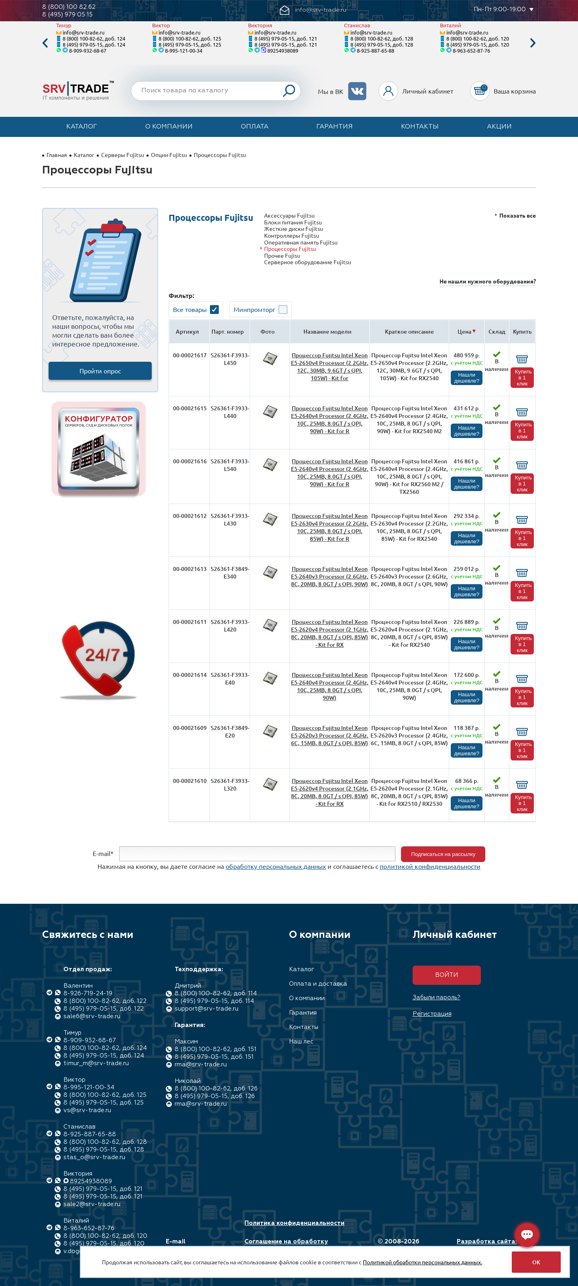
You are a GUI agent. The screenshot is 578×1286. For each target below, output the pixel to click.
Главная (57, 154)
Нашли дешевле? (466, 378)
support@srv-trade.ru (206, 1009)
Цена (464, 331)
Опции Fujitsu (169, 154)
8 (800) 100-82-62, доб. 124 (94, 38)
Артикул (187, 331)
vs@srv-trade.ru (87, 1110)
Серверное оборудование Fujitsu (307, 262)
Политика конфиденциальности (294, 1223)
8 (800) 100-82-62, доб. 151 (215, 1049)
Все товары (190, 309)
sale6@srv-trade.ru (91, 1016)
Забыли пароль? (436, 998)
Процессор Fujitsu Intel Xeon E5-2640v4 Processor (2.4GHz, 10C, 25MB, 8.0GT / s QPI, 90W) (329, 686)
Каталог (81, 127)
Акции (499, 127)
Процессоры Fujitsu (290, 248)
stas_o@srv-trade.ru (94, 1157)
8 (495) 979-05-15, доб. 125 (190, 44)
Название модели (327, 331)
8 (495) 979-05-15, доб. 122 (103, 1009)
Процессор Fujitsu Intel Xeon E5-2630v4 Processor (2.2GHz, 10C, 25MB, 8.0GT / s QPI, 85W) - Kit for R (329, 527)
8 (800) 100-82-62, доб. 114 (216, 993)
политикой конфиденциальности (430, 866)
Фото (268, 331)
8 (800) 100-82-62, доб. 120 (477, 38)
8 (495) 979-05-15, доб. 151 (214, 1057)
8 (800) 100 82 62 (69, 7)
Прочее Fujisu (282, 255)
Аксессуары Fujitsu (289, 215)
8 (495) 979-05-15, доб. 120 (477, 44)
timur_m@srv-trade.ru (96, 1063)
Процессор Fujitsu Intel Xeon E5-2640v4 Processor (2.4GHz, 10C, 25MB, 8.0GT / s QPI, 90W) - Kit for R (329, 419)
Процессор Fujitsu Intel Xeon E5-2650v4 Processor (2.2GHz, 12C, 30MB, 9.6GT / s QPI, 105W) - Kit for (329, 366)
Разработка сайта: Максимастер (487, 1245)
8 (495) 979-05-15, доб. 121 (285, 38)
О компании (169, 127)
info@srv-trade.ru (83, 32)
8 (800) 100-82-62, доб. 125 (190, 38)
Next (533, 43)
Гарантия (334, 127)
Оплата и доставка (318, 984)
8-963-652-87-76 (471, 50)
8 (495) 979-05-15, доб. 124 (94, 44)
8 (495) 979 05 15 (67, 15)
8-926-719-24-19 (87, 993)
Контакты (420, 127)
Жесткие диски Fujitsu (293, 228)
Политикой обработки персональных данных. (422, 1262)
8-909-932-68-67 (87, 50)
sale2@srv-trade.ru (91, 1204)
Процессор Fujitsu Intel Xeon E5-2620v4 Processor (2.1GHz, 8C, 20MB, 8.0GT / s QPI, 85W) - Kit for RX (329, 633)
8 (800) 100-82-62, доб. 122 (105, 1001)
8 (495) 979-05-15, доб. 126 (215, 1096)
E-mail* (103, 853)
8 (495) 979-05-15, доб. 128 (381, 44)
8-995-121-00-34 (183, 50)
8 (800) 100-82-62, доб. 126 (216, 1089)
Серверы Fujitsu (122, 154)
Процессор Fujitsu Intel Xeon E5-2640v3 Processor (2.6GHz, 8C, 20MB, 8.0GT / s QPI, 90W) (329, 576)
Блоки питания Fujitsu (293, 222)
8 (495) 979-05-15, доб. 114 (214, 1001)
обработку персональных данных (276, 866)
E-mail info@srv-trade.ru (194, 1245)
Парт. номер (228, 331)
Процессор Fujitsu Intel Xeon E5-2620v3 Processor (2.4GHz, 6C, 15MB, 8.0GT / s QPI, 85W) (329, 735)
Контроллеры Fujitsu (291, 235)
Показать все (517, 215)
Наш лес (301, 1042)
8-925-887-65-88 (375, 50)
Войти (446, 975)
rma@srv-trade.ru (201, 1065)
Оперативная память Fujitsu (301, 242)
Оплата (255, 127)
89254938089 (282, 50)
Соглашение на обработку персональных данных (286, 1245)
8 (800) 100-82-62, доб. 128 (381, 38)
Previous (45, 43)
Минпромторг (254, 309)
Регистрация (432, 1014)
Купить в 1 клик (523, 378)
